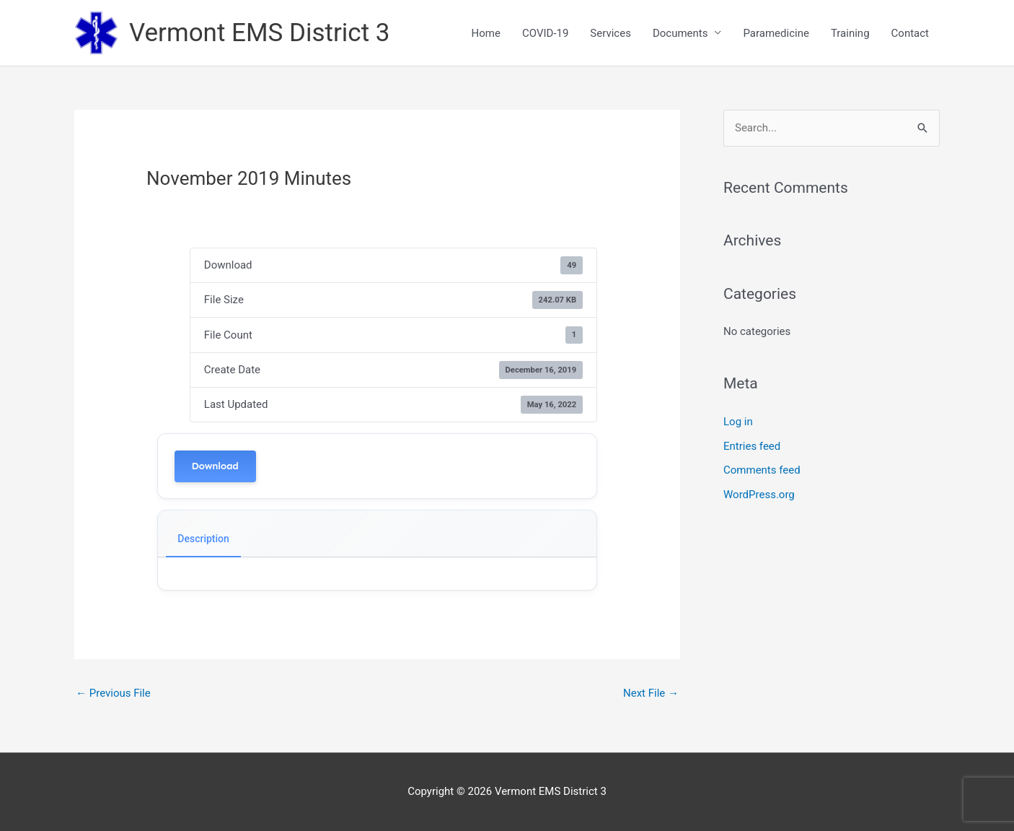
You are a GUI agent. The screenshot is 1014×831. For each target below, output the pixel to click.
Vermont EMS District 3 (259, 33)
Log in (738, 421)
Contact (910, 33)
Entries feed (751, 446)
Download (215, 466)
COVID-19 (545, 33)
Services (610, 33)
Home (486, 33)
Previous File (113, 693)
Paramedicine (775, 33)
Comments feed (762, 470)
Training (850, 33)
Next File (651, 693)
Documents (680, 33)
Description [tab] (203, 538)
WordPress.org (759, 494)
